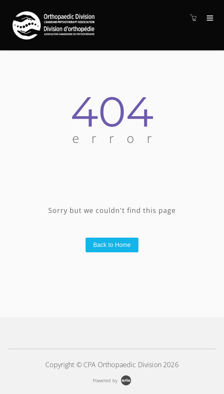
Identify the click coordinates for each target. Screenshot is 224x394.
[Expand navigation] (209, 18)
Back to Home (112, 244)
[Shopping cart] (195, 18)
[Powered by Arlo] (112, 379)
